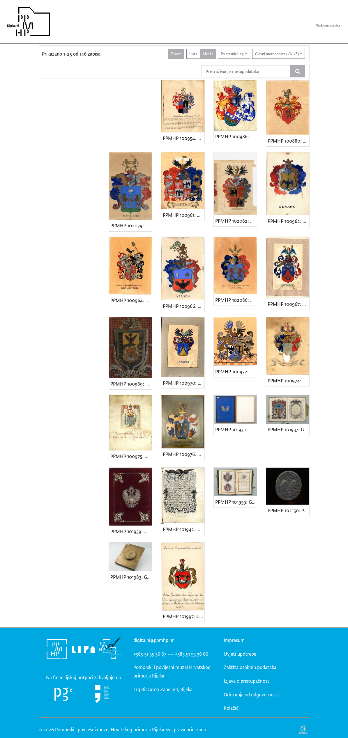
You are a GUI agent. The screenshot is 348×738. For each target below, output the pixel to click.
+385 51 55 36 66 (191, 653)
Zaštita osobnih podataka (250, 667)
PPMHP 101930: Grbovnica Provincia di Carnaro (236, 429)
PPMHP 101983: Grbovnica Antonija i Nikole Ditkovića (131, 577)
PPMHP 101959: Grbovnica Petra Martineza (236, 501)
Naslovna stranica (327, 25)
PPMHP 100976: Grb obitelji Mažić (183, 454)
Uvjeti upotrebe (240, 653)
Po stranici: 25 (232, 53)
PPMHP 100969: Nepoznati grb (131, 383)
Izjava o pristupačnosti (247, 680)
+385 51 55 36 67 (149, 653)
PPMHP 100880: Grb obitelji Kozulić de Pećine (288, 140)
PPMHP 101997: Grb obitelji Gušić (183, 616)
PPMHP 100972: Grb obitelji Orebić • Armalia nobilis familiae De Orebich (236, 371)
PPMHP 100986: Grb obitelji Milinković (236, 136)
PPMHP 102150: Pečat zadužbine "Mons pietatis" (288, 510)
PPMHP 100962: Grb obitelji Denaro (288, 221)
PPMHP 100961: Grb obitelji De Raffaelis (183, 215)
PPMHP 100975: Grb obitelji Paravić (131, 456)
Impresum (234, 640)
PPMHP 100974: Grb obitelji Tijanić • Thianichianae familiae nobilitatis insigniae (288, 380)
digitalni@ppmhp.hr (153, 640)
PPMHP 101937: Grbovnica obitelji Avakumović (288, 429)
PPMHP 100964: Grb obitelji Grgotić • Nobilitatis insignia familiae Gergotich (131, 300)
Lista (193, 53)
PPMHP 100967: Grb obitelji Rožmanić (288, 304)
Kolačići (232, 708)
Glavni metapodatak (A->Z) (277, 53)
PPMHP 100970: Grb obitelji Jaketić (183, 382)
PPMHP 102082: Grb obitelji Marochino (236, 220)
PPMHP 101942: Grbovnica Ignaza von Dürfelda (183, 529)
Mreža (208, 53)
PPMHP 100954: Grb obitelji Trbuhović (183, 138)
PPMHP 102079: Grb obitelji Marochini (131, 225)
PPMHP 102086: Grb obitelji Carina (236, 300)
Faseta (176, 53)
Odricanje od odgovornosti (251, 694)
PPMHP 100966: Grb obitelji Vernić (183, 306)
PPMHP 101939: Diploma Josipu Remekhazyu (131, 531)
